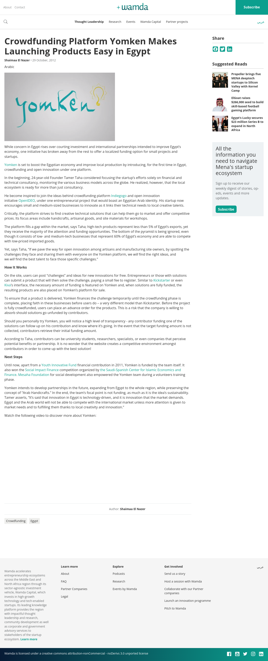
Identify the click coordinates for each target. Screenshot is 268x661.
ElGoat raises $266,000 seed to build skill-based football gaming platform (247, 104)
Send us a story (174, 574)
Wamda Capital (150, 22)
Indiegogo (119, 195)
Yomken (10, 164)
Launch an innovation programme (187, 601)
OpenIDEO (26, 200)
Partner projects (177, 22)
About (7, 7)
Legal (64, 596)
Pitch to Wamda (175, 608)
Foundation (40, 374)
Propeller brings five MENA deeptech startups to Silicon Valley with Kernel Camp (246, 82)
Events (130, 22)
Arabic (9, 66)
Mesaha (24, 374)
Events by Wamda (125, 589)
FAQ (64, 581)
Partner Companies (74, 589)
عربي (261, 21)
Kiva (7, 285)
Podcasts (119, 574)
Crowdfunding (16, 521)
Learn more (28, 639)
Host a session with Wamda (183, 581)
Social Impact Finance (42, 370)
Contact (19, 7)
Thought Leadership (89, 22)
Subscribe (252, 7)
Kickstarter (161, 280)
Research (115, 22)
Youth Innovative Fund (58, 365)
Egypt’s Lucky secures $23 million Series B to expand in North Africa (247, 124)
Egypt (34, 521)
